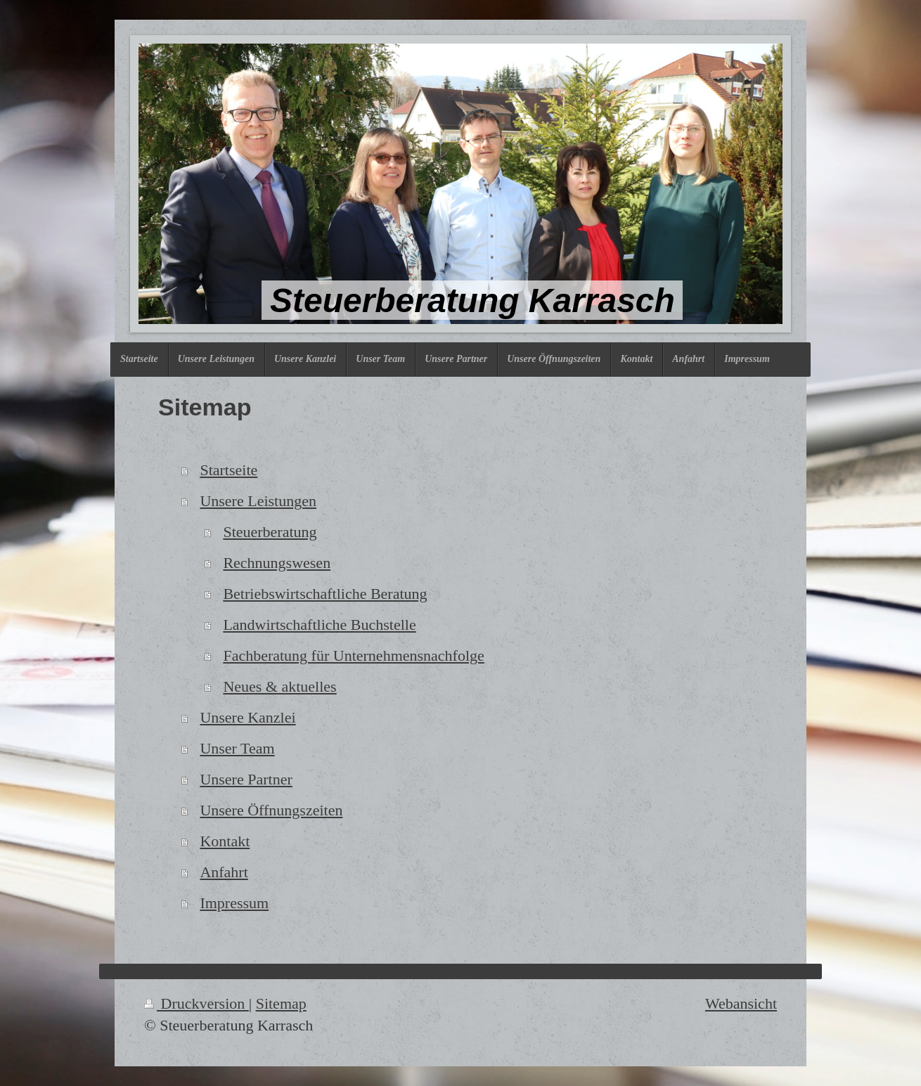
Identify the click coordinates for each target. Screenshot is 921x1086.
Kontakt (225, 841)
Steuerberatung (269, 532)
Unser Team (237, 748)
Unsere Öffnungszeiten (271, 810)
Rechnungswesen (276, 562)
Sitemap (281, 1003)
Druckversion (196, 1003)
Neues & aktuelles (279, 686)
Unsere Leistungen (258, 501)
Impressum (234, 903)
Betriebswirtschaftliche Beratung (325, 593)
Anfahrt (223, 872)
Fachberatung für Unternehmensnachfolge (353, 655)
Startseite (228, 470)
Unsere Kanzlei (247, 717)
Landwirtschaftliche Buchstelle (319, 624)
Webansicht (741, 1003)
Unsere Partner (246, 779)
